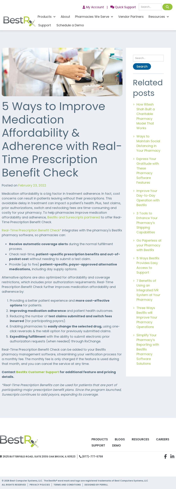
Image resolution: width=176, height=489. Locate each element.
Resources (140, 439)
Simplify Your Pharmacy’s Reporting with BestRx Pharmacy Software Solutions (147, 349)
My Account (93, 7)
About (65, 16)
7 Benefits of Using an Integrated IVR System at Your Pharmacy (148, 290)
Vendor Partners (131, 16)
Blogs (120, 439)
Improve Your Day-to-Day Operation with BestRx (148, 198)
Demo (116, 445)
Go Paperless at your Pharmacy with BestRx (148, 245)
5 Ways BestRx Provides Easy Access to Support (147, 265)
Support (44, 25)
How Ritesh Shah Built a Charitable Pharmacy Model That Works (145, 116)
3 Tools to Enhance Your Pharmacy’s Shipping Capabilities (147, 222)
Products (99, 439)
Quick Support (123, 7)
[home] (19, 22)
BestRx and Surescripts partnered (73, 217)
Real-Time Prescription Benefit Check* (31, 230)
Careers (162, 439)
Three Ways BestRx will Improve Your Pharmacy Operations (146, 317)
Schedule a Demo (70, 25)
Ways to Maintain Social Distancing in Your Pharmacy (148, 143)
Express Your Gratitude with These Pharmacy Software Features (147, 171)
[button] (47, 17)
